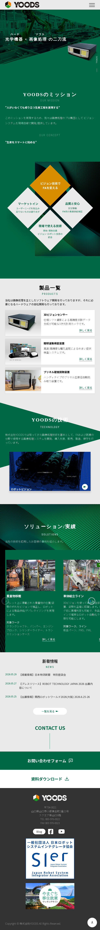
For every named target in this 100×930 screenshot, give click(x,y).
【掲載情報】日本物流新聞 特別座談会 (42, 675)
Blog (39, 832)
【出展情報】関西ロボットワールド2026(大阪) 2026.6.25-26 (54, 697)
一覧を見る (50, 711)
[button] (91, 601)
